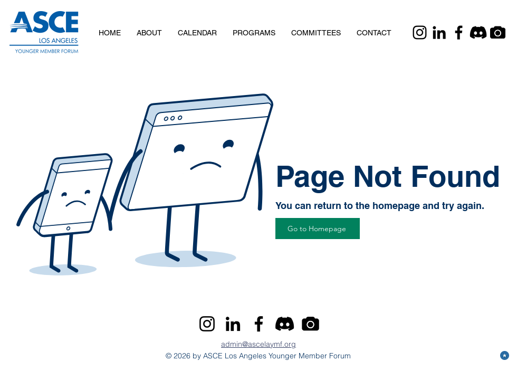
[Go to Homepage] (317, 228)
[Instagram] (419, 32)
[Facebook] (458, 32)
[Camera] (498, 32)
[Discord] (478, 32)
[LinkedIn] (439, 32)
